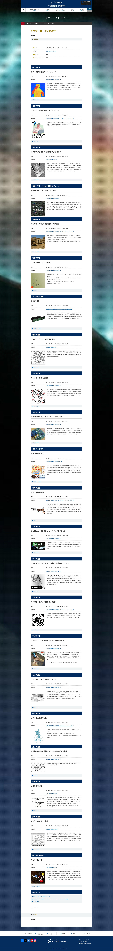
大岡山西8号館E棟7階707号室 (53, 424)
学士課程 (36, 39)
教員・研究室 (60, 9)
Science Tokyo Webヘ (84, 939)
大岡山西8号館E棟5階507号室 (53, 571)
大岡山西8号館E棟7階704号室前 (54, 461)
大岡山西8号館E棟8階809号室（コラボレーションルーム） (60, 118)
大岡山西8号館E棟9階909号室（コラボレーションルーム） (60, 609)
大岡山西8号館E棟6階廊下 (52, 829)
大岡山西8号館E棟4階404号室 (53, 270)
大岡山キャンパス (51, 51)
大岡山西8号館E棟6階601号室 (53, 79)
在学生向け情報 (83, 941)
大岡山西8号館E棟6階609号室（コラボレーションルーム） (60, 231)
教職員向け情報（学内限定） (86, 943)
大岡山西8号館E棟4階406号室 (53, 648)
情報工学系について (34, 9)
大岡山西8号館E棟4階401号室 (53, 538)
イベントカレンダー (37, 23)
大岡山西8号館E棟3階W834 (53, 198)
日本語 (89, 8)
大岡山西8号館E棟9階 (51, 867)
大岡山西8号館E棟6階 (51, 347)
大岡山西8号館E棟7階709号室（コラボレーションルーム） (60, 500)
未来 (72, 9)
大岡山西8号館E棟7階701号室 (53, 759)
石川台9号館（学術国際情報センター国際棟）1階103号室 (59, 309)
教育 (48, 9)
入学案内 (82, 9)
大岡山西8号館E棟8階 (51, 159)
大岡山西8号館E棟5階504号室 (53, 385)
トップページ (23, 9)
